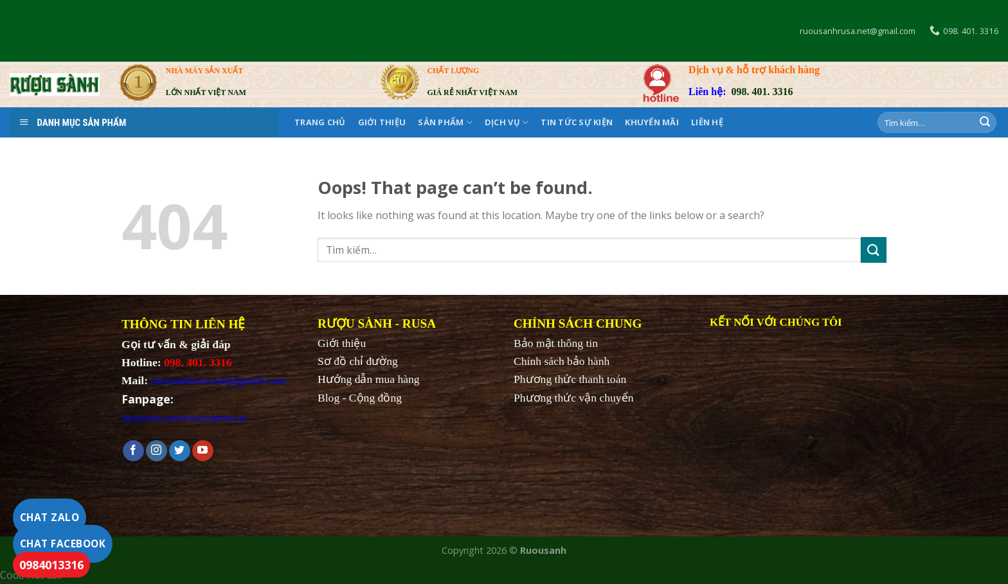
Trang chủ (319, 122)
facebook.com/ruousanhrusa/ (185, 417)
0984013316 (51, 564)
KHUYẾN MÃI (652, 122)
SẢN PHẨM (445, 122)
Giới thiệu (382, 122)
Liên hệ (707, 122)
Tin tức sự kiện (577, 122)
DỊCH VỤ (506, 122)
